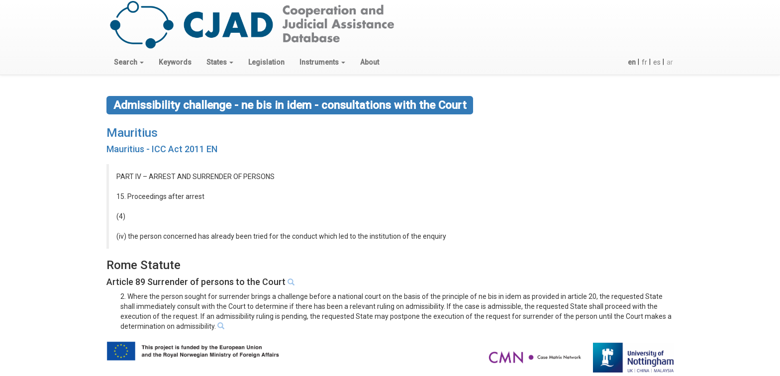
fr (644, 62)
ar (670, 62)
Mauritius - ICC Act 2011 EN (161, 149)
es (657, 62)
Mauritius (132, 133)
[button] (128, 62)
